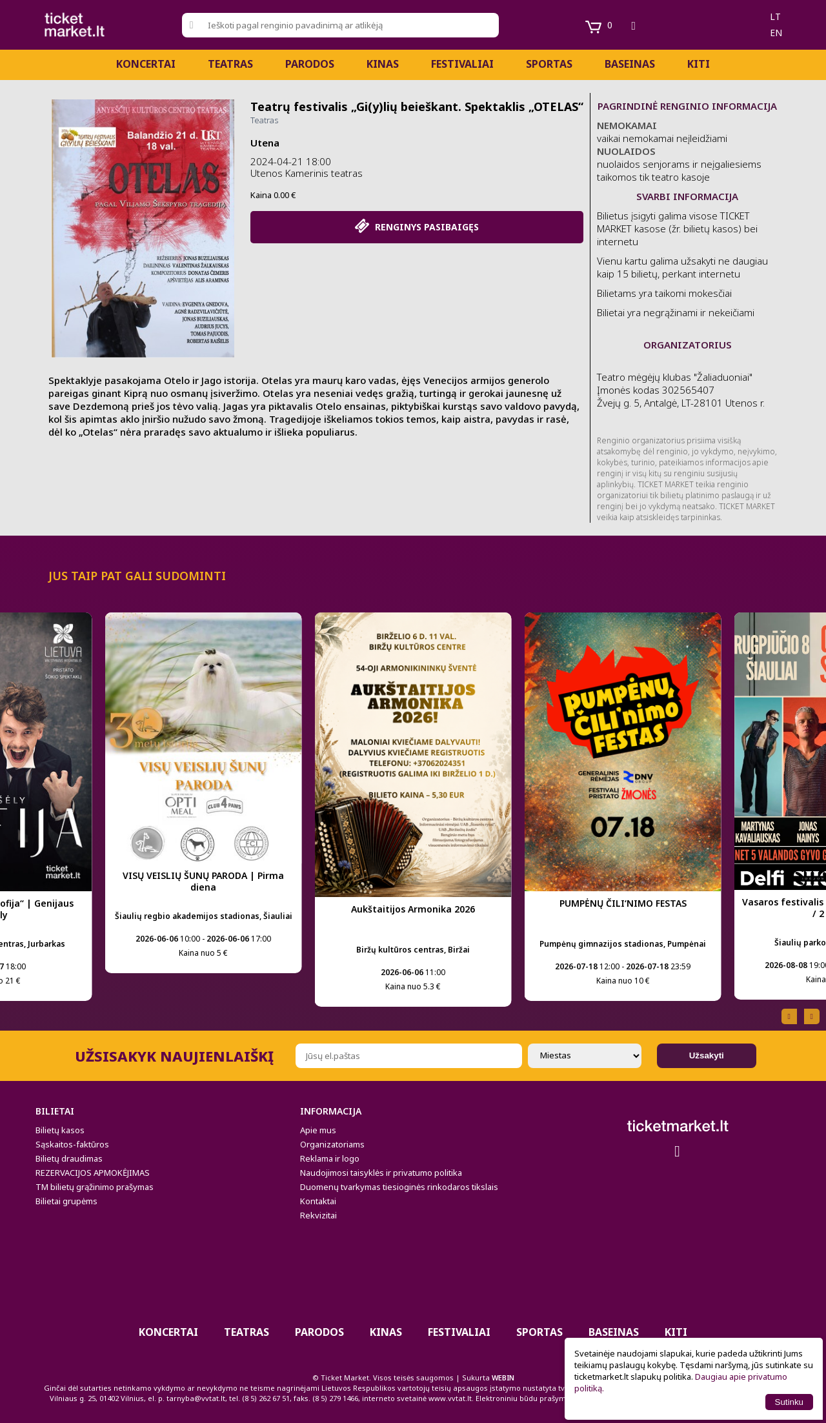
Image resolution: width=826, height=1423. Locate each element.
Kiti (698, 64)
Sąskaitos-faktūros (72, 1144)
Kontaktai (318, 1201)
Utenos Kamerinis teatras (306, 173)
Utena (264, 142)
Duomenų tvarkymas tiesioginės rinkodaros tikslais (399, 1187)
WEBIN (503, 1377)
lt (775, 16)
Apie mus (318, 1130)
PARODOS (309, 64)
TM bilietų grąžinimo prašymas (94, 1187)
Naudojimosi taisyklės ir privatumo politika (381, 1172)
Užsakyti (706, 1055)
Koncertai (146, 64)
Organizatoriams (332, 1144)
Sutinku (789, 1402)
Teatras (230, 64)
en (776, 32)
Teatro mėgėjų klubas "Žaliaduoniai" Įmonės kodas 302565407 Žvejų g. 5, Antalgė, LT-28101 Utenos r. (681, 390)
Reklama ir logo (329, 1158)
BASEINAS (630, 64)
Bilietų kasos (60, 1130)
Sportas (549, 64)
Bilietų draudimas (69, 1158)
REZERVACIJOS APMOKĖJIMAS (92, 1172)
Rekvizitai (318, 1215)
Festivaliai (462, 64)
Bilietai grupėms (66, 1201)
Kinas (383, 64)
